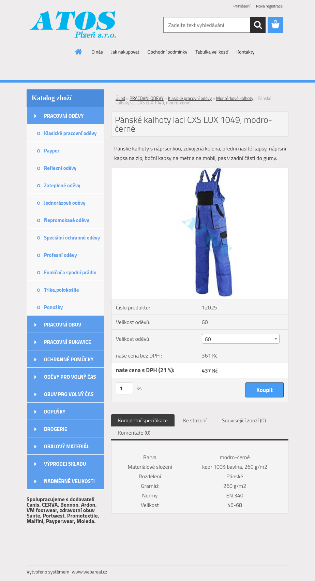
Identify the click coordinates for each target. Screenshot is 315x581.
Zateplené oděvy (62, 185)
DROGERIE (55, 429)
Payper (51, 151)
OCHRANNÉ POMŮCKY (68, 359)
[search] (258, 25)
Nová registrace (269, 6)
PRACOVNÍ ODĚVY (64, 116)
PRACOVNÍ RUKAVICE (67, 342)
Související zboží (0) (244, 420)
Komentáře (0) (134, 433)
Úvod (120, 98)
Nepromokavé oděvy (66, 220)
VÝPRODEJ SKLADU (65, 464)
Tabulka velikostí (211, 51)
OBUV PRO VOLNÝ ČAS (68, 394)
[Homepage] (78, 51)
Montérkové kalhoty (234, 98)
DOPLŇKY (54, 412)
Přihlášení (242, 6)
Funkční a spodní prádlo (70, 272)
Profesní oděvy (60, 255)
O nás (97, 51)
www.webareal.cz (89, 571)
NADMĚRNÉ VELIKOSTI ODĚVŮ (69, 483)
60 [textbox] (208, 339)
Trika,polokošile (61, 290)
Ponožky (53, 307)
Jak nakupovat (125, 51)
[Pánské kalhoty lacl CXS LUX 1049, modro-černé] (199, 170)
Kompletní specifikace (143, 420)
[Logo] (73, 25)
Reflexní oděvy (60, 168)
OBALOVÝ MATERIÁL (66, 446)
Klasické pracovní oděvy (70, 133)
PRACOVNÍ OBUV (62, 325)
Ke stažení (195, 420)
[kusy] (124, 388)
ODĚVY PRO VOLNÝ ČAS (70, 377)
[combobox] (241, 339)
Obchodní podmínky (168, 51)
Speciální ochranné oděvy (72, 238)
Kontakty (246, 51)
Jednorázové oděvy (65, 203)
